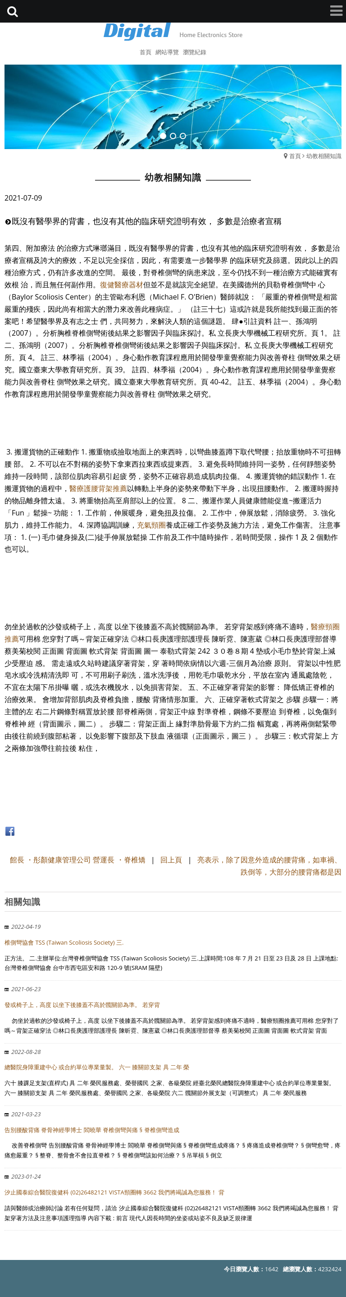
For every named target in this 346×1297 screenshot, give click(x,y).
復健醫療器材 (121, 285)
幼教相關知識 (323, 156)
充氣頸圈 (151, 525)
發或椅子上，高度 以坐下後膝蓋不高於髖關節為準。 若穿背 (82, 1005)
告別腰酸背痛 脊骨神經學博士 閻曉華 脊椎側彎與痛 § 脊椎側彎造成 (92, 1130)
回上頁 (171, 860)
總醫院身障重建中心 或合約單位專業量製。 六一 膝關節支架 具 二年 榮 (97, 1067)
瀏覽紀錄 (194, 52)
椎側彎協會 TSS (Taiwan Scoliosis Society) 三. (64, 942)
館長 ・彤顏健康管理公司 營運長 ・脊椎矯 (77, 860)
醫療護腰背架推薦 (98, 488)
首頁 (295, 156)
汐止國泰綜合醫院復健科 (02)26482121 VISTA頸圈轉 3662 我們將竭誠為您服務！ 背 (114, 1192)
